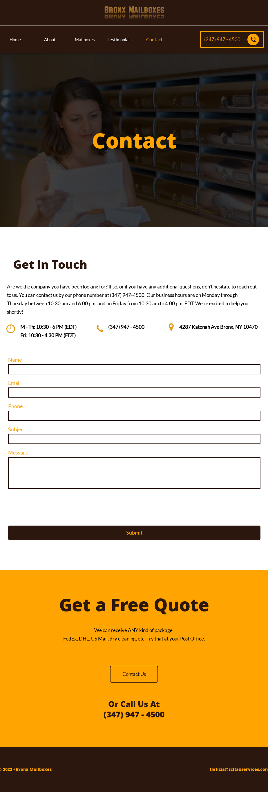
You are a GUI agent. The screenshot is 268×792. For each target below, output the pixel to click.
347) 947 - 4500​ (127, 327)
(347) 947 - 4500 (134, 714)
